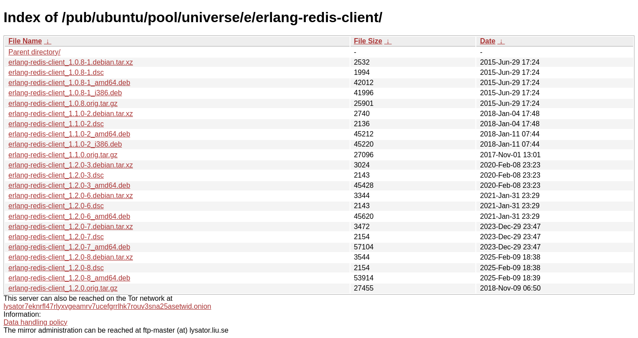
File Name (25, 41)
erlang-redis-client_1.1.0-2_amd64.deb (69, 134)
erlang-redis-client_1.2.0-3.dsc (56, 175)
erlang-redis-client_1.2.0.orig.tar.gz (62, 288)
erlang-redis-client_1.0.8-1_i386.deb (65, 93)
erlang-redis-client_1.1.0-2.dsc (56, 124)
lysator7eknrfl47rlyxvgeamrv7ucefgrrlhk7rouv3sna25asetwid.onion (107, 306)
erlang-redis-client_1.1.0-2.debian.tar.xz (70, 113)
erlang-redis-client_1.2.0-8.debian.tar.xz (70, 257)
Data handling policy (35, 322)
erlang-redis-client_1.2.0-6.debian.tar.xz (70, 195)
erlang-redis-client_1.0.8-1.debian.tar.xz (70, 62)
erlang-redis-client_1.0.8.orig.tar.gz (62, 103)
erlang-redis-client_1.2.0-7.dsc (56, 237)
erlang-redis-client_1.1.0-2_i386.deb (65, 144)
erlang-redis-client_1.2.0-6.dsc (56, 206)
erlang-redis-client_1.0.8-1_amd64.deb (69, 82)
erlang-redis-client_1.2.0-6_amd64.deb (69, 216)
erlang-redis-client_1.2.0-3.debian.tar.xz (70, 165)
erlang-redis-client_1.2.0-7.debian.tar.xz (70, 226)
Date (487, 41)
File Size (368, 41)
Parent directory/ (34, 52)
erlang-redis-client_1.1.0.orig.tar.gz (62, 155)
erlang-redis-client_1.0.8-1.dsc (56, 72)
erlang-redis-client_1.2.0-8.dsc (56, 268)
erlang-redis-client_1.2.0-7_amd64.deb (69, 247)
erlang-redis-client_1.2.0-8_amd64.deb (69, 278)
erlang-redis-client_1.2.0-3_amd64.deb (69, 185)
